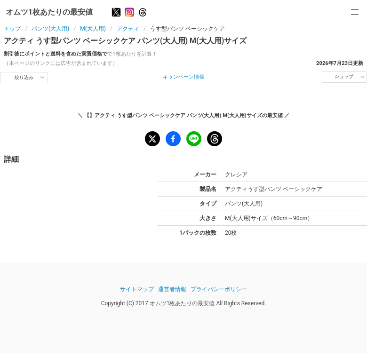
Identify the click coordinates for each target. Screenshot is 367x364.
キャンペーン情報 (183, 77)
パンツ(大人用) (50, 28)
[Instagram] (129, 12)
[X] (116, 12)
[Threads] (142, 12)
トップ (12, 28)
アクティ (128, 28)
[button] (355, 12)
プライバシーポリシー (219, 289)
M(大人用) (93, 28)
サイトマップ (137, 289)
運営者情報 (172, 289)
